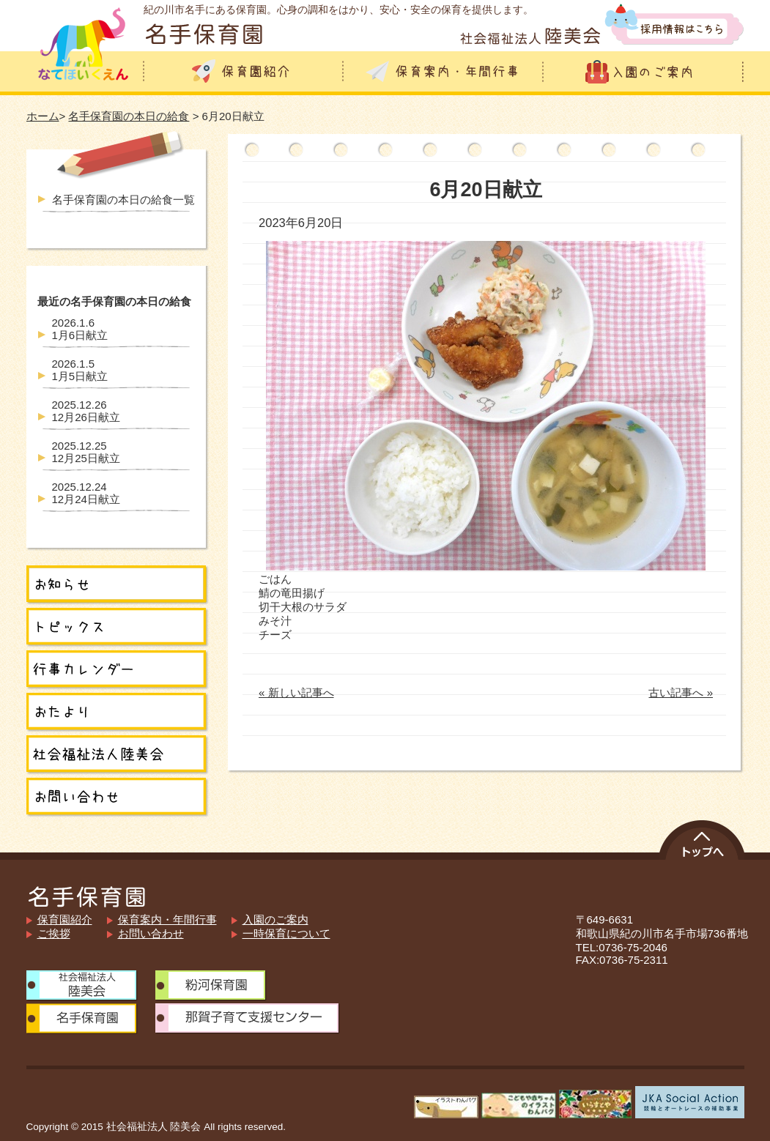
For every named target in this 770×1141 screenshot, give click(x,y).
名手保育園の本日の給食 (128, 116)
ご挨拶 (53, 933)
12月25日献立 (86, 451)
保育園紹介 (64, 919)
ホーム (42, 116)
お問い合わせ (151, 933)
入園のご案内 (275, 919)
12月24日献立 (86, 492)
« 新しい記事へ (296, 692)
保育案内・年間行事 (167, 919)
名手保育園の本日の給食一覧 (123, 199)
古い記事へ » (680, 692)
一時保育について (286, 933)
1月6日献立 (80, 328)
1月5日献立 (80, 369)
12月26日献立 (86, 410)
